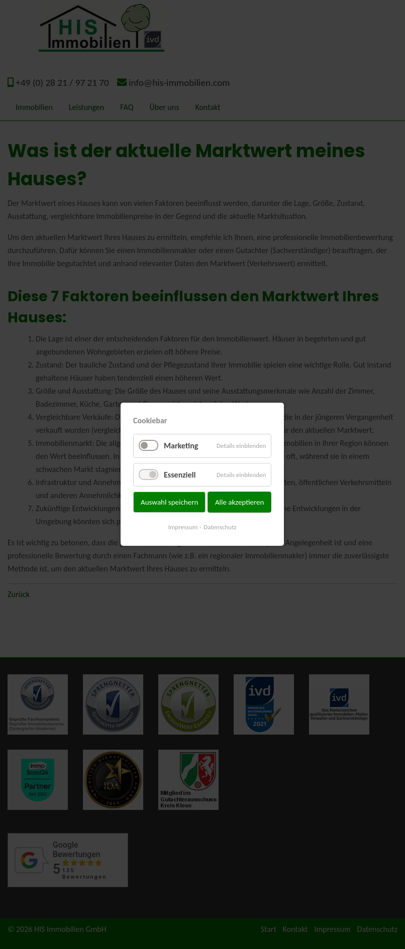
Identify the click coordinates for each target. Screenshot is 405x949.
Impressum (183, 527)
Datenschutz (220, 527)
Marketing (181, 446)
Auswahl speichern (169, 502)
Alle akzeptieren (239, 502)
